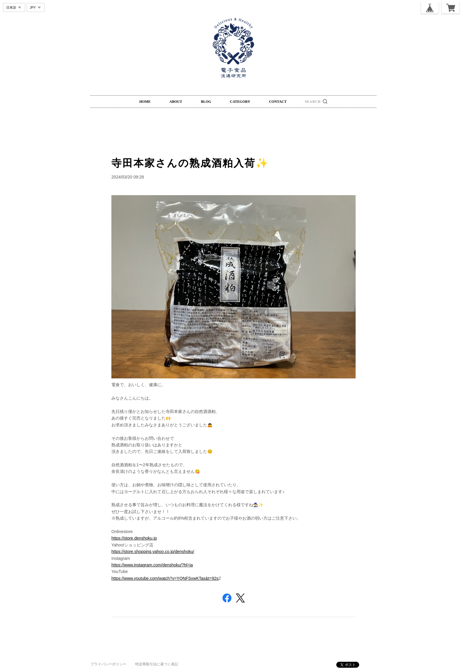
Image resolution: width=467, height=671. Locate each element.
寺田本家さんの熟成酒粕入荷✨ (190, 163)
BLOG (206, 102)
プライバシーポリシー (108, 664)
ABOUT (175, 102)
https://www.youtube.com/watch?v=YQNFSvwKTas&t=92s (165, 578)
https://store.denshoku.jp (134, 538)
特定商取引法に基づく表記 (156, 664)
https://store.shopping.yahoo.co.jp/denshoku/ (152, 551)
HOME (145, 102)
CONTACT (278, 102)
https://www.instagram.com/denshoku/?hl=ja (152, 565)
